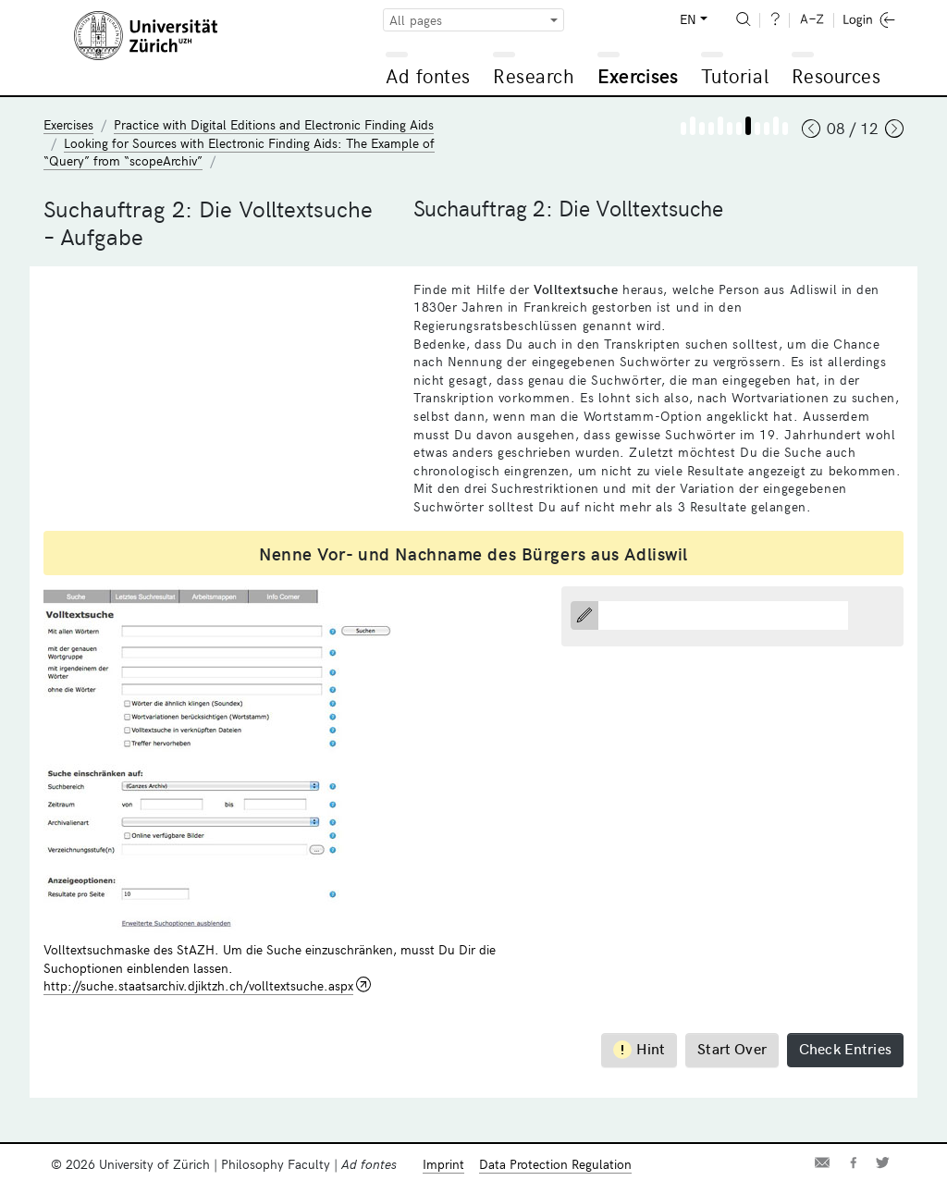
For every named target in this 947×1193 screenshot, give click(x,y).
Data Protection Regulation (555, 1164)
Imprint (443, 1164)
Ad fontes (428, 75)
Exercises (638, 75)
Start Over (732, 1048)
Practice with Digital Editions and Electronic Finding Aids (274, 124)
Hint (639, 1048)
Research (533, 75)
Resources (836, 75)
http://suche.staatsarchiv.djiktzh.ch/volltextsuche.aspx (198, 985)
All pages (415, 20)
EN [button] (688, 19)
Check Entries (845, 1048)
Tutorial (735, 75)
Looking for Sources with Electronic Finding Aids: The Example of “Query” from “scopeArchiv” (239, 152)
